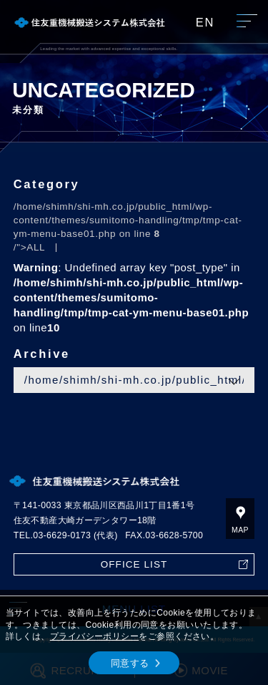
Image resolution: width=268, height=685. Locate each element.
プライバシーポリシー (94, 636)
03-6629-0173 (62, 535)
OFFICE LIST (134, 564)
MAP (240, 529)
